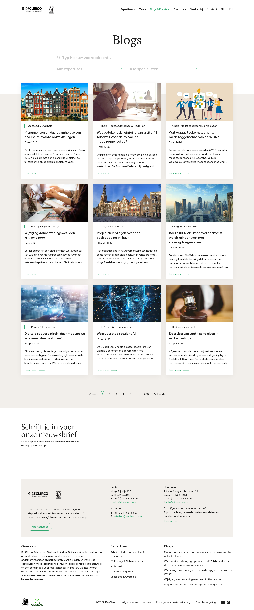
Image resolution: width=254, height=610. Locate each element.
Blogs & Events (160, 9)
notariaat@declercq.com (127, 516)
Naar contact (40, 526)
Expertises (128, 9)
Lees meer (34, 173)
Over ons (180, 9)
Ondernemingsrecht (122, 571)
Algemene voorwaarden (136, 602)
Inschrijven (174, 521)
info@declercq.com (124, 502)
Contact (212, 9)
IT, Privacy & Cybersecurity (126, 561)
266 (146, 394)
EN (231, 9)
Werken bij (196, 9)
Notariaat (116, 566)
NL (222, 9)
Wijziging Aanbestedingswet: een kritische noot (193, 579)
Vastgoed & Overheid (123, 576)
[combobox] (56, 68)
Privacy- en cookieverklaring (173, 602)
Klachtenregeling (205, 602)
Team (142, 9)
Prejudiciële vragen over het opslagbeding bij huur (194, 584)
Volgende (159, 394)
